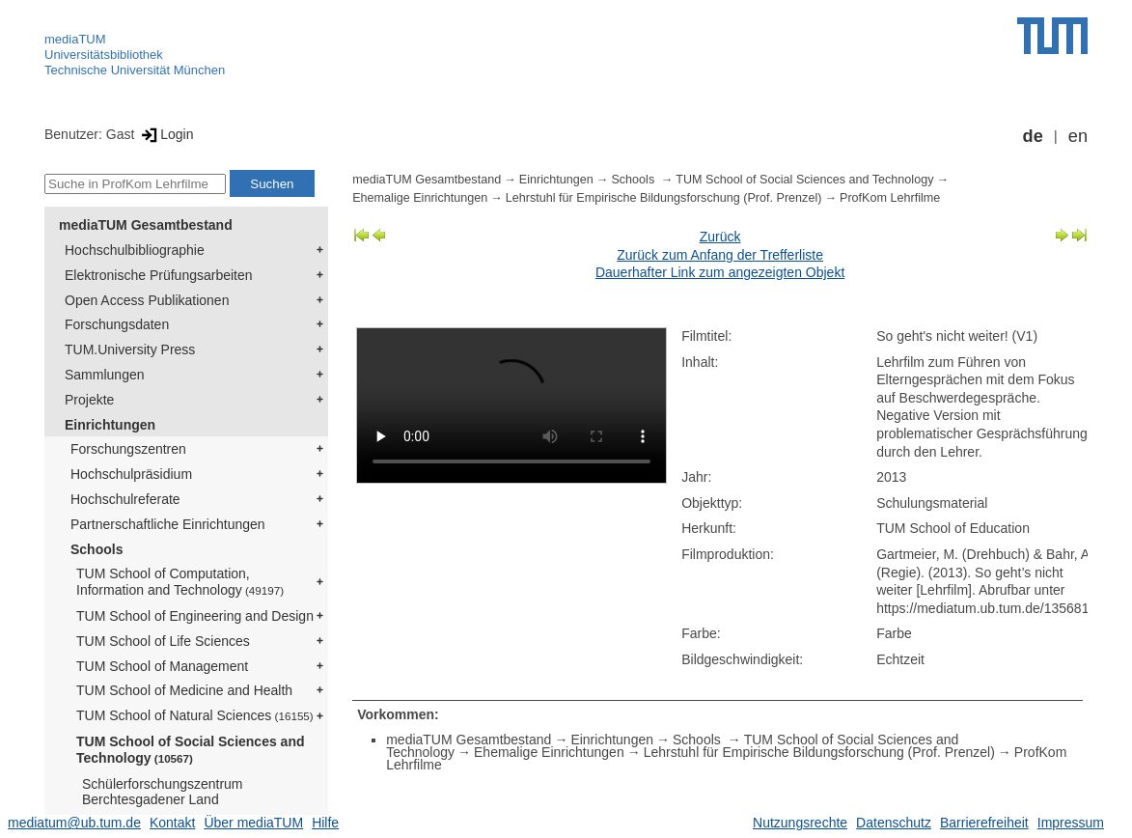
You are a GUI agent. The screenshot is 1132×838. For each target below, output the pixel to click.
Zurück (720, 236)
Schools (96, 549)
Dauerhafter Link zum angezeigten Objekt (719, 272)
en (1078, 136)
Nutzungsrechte (800, 822)
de (1033, 136)
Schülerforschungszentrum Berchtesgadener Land (162, 792)
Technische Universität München (134, 70)
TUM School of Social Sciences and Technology (190, 750)
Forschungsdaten (117, 324)
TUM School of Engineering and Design (195, 616)
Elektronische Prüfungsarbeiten (159, 275)
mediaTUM (75, 39)
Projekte (89, 399)
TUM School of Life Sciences (163, 641)
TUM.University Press (130, 349)
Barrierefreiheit (984, 822)
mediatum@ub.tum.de (74, 822)
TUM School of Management (162, 666)
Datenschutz (893, 822)
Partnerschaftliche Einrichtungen (167, 524)
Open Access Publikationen (147, 300)
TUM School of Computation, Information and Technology (180, 582)
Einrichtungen (110, 425)
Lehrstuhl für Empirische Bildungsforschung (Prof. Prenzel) (664, 198)
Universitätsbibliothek (103, 54)
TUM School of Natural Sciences (195, 715)
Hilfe (325, 822)
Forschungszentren (128, 449)
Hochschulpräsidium (131, 474)
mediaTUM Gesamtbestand (146, 225)
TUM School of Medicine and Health (184, 690)
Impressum (1070, 822)
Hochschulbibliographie (135, 250)
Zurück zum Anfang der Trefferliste (720, 255)
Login (165, 134)
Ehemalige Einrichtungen (419, 198)
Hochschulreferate (125, 499)
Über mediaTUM (253, 822)
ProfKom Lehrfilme (890, 198)
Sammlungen (105, 374)
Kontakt (172, 822)
